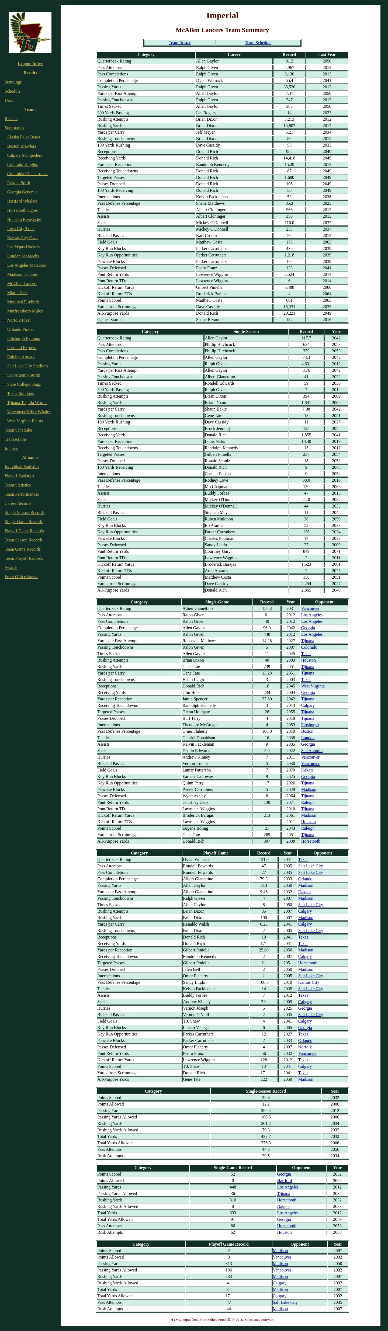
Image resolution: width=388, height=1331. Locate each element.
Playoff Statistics (19, 476)
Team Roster (179, 42)
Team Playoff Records (24, 558)
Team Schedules (19, 430)
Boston (307, 731)
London (308, 737)
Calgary (308, 705)
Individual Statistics (22, 466)
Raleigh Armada (21, 357)
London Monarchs (23, 256)
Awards (10, 567)
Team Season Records (24, 540)
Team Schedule (258, 42)
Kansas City (308, 982)
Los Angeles (312, 615)
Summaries (14, 128)
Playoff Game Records (24, 531)
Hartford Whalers (22, 201)
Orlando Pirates (20, 329)
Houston (308, 660)
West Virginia (313, 686)
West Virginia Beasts (25, 421)
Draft (9, 100)
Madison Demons (22, 274)
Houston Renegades (24, 219)
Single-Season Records (24, 512)
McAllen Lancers (22, 283)
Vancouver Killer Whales (28, 411)
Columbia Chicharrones (27, 173)
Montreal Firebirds (23, 302)
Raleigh (308, 802)
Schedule (12, 91)
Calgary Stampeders (24, 155)
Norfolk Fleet (19, 320)
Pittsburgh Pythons (23, 338)
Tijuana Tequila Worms (27, 402)
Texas (306, 653)
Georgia (308, 627)
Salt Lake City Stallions (27, 366)
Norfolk (305, 1047)
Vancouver (310, 608)
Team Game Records (23, 549)
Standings (13, 82)
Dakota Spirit (18, 182)
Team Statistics (18, 485)
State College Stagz (24, 384)
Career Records (18, 503)
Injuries (11, 448)
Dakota (307, 770)
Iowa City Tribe (20, 228)
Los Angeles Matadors (26, 265)
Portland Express (22, 347)
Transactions (15, 439)
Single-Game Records (24, 521)
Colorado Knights (22, 164)
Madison (308, 789)
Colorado (309, 647)
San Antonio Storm (23, 375)
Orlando (305, 879)
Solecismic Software (259, 1320)
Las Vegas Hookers (23, 247)
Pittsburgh (310, 724)
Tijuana (307, 640)
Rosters (11, 118)
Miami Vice (17, 292)
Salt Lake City (310, 866)
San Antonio (312, 750)
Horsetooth (310, 841)
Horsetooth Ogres (22, 210)
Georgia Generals (22, 192)
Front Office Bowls (21, 576)
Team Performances (22, 494)
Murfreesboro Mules (25, 311)
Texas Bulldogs (20, 393)
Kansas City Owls (23, 237)
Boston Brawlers (21, 146)
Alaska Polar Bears (23, 137)
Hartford (284, 1180)
